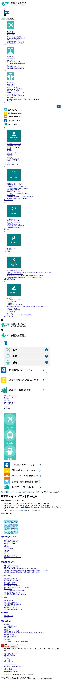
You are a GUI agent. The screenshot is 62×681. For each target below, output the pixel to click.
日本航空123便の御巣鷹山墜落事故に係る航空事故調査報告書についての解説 (29, 272)
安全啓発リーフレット (13, 191)
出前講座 (9, 298)
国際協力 (9, 155)
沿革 (8, 162)
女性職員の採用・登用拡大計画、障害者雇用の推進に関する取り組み (27, 306)
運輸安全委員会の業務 (13, 145)
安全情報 (6, 229)
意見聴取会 (10, 313)
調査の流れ (10, 154)
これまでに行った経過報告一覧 (16, 38)
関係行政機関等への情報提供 (15, 43)
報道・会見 (7, 251)
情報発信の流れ (11, 219)
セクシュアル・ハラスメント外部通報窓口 (19, 315)
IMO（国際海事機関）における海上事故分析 (20, 196)
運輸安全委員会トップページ (9, 492)
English (6, 406)
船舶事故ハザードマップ (14, 220)
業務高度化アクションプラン (15, 270)
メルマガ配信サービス (13, 299)
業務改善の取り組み (10, 279)
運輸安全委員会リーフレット (15, 160)
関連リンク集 (8, 668)
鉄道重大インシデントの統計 (31, 492)
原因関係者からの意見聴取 (15, 304)
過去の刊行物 (11, 195)
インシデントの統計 (13, 87)
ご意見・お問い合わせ (10, 669)
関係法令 (9, 157)
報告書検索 (10, 31)
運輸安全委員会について (11, 164)
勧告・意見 (10, 65)
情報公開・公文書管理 (13, 310)
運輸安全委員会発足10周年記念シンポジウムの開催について (24, 277)
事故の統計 (10, 34)
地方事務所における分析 (14, 94)
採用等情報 (10, 303)
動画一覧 (9, 101)
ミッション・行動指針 (13, 147)
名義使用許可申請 (12, 308)
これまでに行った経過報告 (15, 89)
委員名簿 (9, 150)
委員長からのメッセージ (14, 144)
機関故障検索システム (13, 97)
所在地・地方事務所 (13, 159)
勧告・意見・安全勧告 (13, 39)
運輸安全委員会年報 (13, 190)
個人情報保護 (11, 311)
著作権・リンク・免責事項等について (15, 666)
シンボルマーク (11, 152)
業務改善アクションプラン (15, 274)
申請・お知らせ (8, 316)
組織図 (9, 149)
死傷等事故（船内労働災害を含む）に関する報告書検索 (23, 99)
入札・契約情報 (11, 301)
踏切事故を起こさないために (15, 186)
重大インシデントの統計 (14, 36)
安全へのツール (8, 200)
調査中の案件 (11, 33)
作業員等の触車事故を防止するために (18, 188)
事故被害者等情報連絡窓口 (11, 671)
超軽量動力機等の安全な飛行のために (18, 198)
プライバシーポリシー (10, 664)
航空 (5, 44)
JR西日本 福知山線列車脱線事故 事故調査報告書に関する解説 (25, 275)
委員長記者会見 (11, 248)
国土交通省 (7, 408)
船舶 (5, 102)
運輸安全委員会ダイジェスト (15, 41)
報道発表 (9, 250)
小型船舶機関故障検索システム (16, 227)
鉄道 (5, 70)
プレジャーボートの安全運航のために (18, 193)
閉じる (3, 411)
